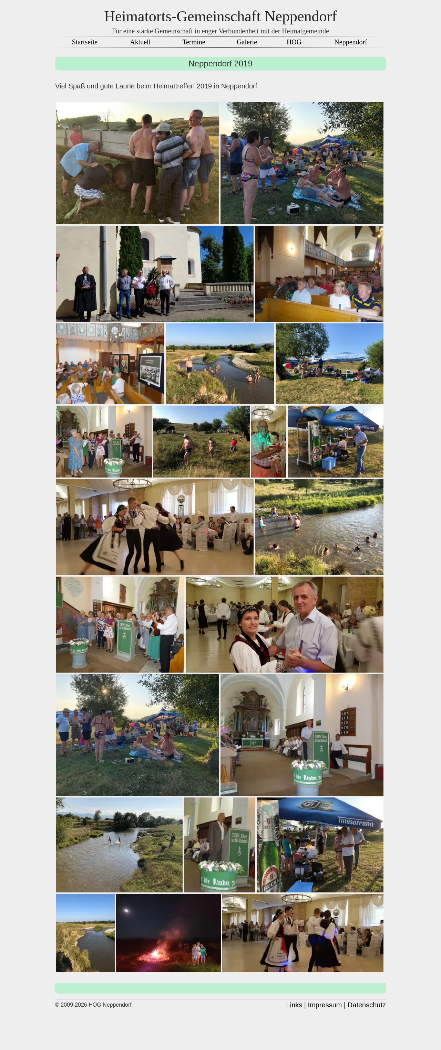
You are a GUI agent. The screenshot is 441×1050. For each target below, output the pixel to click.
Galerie (247, 42)
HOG (294, 42)
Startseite (85, 42)
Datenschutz (367, 1005)
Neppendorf (350, 42)
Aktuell (140, 42)
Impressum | (327, 1005)
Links (294, 1005)
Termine (193, 42)
